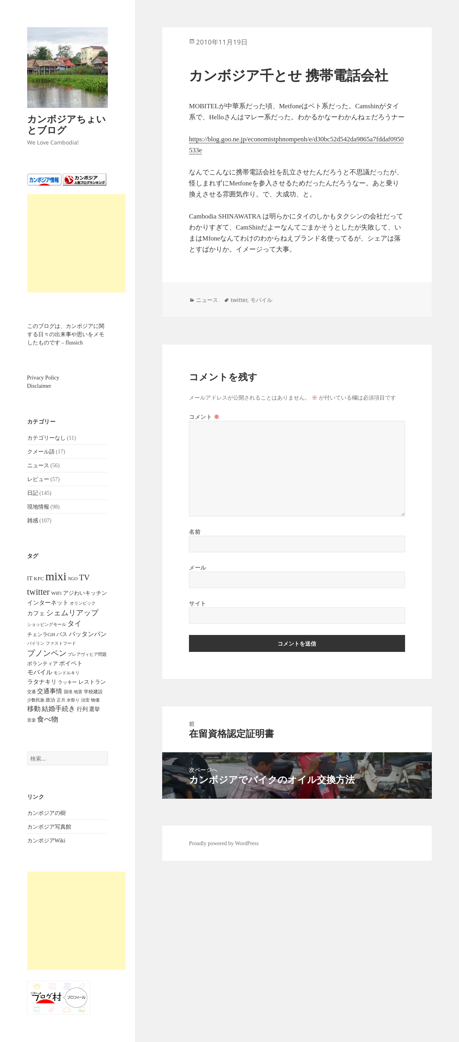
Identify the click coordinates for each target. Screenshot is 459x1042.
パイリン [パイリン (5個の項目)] (35, 643)
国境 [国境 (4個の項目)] (68, 692)
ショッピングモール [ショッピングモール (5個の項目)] (46, 624)
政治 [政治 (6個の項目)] (50, 700)
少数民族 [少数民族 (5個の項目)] (35, 700)
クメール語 (41, 452)
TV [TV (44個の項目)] (84, 577)
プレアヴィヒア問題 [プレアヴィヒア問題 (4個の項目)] (87, 654)
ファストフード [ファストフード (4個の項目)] (61, 643)
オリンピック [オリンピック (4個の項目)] (83, 603)
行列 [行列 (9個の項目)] (82, 709)
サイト (197, 603)
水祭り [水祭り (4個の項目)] (73, 700)
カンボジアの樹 (46, 813)
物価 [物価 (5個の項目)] (95, 700)
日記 (32, 493)
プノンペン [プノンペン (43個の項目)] (47, 653)
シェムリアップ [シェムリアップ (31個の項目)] (72, 613)
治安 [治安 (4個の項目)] (85, 700)
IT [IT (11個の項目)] (30, 578)
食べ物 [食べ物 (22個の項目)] (47, 719)
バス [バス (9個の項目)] (61, 634)
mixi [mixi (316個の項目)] (56, 576)
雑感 (32, 521)
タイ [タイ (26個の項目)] (74, 623)
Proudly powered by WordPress (224, 843)
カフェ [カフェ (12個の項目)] (36, 613)
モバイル (261, 300)
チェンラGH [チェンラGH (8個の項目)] (41, 634)
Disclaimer (39, 386)
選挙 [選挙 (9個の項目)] (94, 709)
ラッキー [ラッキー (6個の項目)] (67, 682)
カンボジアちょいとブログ (66, 124)
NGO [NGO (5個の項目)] (73, 578)
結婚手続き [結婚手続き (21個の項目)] (58, 709)
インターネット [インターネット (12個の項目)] (47, 603)
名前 (194, 531)
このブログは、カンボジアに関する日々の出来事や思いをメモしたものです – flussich (65, 334)
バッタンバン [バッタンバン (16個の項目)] (88, 634)
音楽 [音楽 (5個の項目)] (31, 720)
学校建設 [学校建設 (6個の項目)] (93, 691)
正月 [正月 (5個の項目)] (61, 700)
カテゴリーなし (46, 438)
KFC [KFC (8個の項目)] (39, 578)
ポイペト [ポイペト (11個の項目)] (71, 663)
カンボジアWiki (46, 841)
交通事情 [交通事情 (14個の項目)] (49, 691)
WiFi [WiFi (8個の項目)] (56, 593)
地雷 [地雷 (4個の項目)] (78, 692)
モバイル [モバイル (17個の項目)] (39, 672)
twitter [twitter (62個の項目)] (38, 592)
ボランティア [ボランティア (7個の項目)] (42, 663)
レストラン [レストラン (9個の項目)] (92, 682)
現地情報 (38, 507)
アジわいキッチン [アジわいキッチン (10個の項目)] (85, 593)
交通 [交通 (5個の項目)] (31, 691)
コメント (204, 416)
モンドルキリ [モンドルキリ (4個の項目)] (67, 673)
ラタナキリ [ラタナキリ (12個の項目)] (42, 682)
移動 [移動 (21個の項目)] (34, 709)
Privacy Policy (43, 378)
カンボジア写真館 (49, 827)
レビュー (38, 479)
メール (197, 567)
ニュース (38, 465)
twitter (239, 300)
